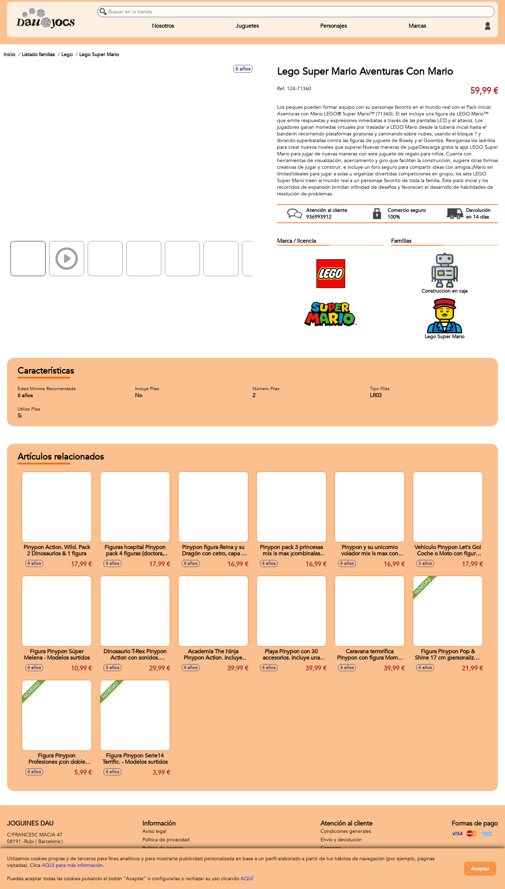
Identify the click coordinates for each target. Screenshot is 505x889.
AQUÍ (247, 878)
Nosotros (163, 26)
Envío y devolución (341, 839)
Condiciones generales (346, 831)
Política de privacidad (166, 839)
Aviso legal (154, 831)
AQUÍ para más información (72, 865)
